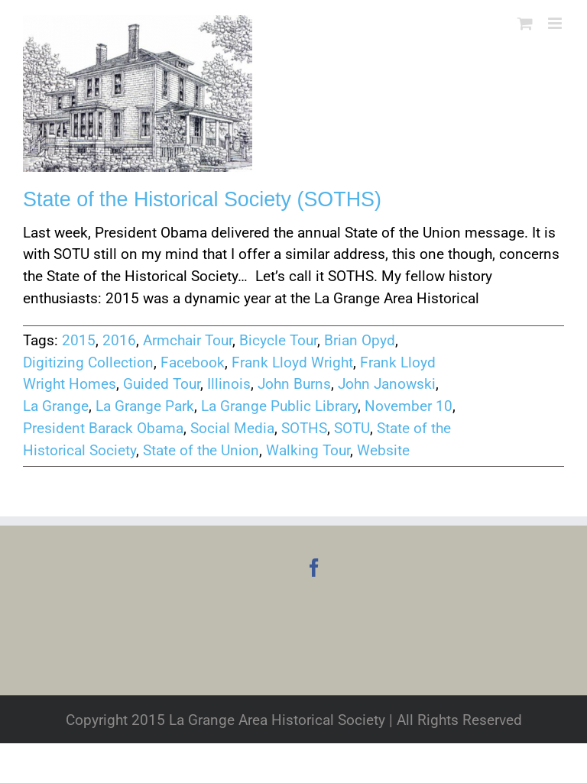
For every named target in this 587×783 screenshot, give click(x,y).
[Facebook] (314, 567)
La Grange (56, 406)
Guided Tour (161, 384)
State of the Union (201, 450)
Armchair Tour (187, 340)
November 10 (408, 406)
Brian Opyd (359, 340)
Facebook (193, 362)
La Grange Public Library (279, 406)
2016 (119, 340)
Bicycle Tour (278, 340)
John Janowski (387, 384)
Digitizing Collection (88, 362)
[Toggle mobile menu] (556, 23)
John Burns (294, 384)
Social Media (232, 428)
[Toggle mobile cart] (525, 23)
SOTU (352, 428)
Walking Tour (308, 450)
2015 (79, 340)
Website (383, 450)
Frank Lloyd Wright (292, 362)
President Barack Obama (103, 428)
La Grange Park (145, 406)
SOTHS (304, 428)
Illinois (229, 384)
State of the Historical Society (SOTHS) (202, 199)
